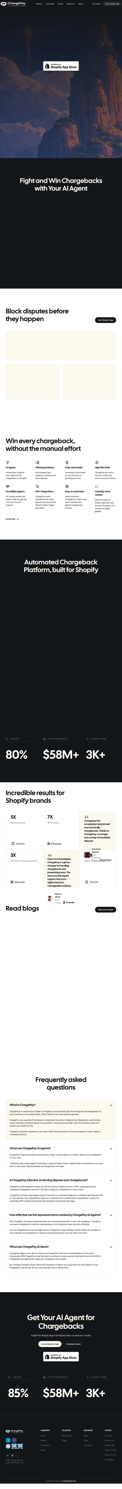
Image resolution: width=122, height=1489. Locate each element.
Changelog (109, 1465)
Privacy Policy (110, 1455)
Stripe (64, 1446)
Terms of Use (110, 1460)
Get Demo (96, 4)
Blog (86, 1441)
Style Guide (109, 1450)
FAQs (86, 1446)
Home (43, 1441)
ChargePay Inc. (69, 1486)
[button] (73, 4)
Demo (43, 1455)
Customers (45, 1450)
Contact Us (109, 1446)
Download (88, 1450)
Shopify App (67, 1441)
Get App (108, 1441)
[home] (15, 3)
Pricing (43, 1446)
